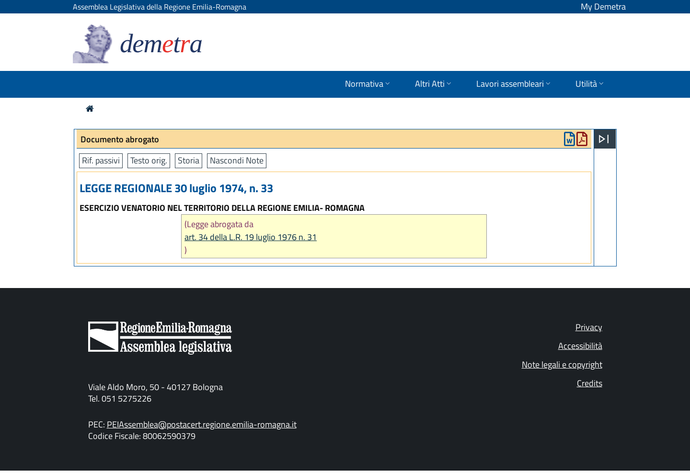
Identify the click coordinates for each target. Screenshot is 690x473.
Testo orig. (148, 160)
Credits (589, 383)
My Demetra (603, 6)
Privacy (588, 327)
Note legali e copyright (562, 364)
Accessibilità (580, 345)
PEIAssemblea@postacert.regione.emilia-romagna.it (202, 424)
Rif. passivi (101, 160)
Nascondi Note (237, 160)
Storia (188, 160)
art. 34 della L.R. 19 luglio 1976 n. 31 (250, 237)
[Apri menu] (603, 139)
